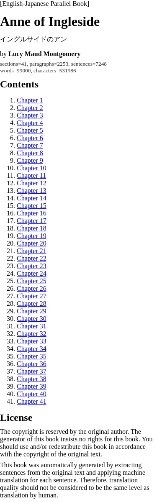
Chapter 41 (31, 401)
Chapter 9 (30, 160)
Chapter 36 (31, 363)
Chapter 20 (31, 243)
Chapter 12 (31, 183)
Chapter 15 (31, 205)
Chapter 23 (31, 265)
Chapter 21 (31, 250)
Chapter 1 (30, 100)
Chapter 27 (31, 296)
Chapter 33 (31, 341)
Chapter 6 (30, 137)
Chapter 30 (31, 318)
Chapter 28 (31, 303)
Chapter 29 (31, 311)
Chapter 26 (31, 288)
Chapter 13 (31, 190)
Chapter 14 (31, 198)
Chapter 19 (31, 235)
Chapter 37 (31, 371)
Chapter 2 (30, 107)
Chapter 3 (30, 115)
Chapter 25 (31, 280)
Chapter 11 (31, 175)
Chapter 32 (31, 333)
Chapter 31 (31, 326)
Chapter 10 (31, 168)
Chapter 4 (30, 122)
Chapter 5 (30, 130)
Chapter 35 (31, 356)
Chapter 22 (31, 258)
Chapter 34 (31, 348)
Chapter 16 (31, 213)
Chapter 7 (30, 145)
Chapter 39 (31, 386)
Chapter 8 (30, 152)
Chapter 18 (31, 228)
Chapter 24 (31, 273)
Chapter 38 (31, 378)
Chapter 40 (31, 393)
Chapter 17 (31, 220)
